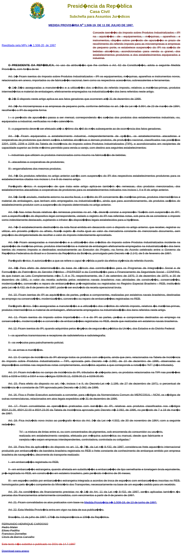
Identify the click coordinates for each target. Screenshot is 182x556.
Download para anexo (15, 551)
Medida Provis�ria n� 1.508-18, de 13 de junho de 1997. (120, 502)
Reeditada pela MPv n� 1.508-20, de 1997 (29, 45)
